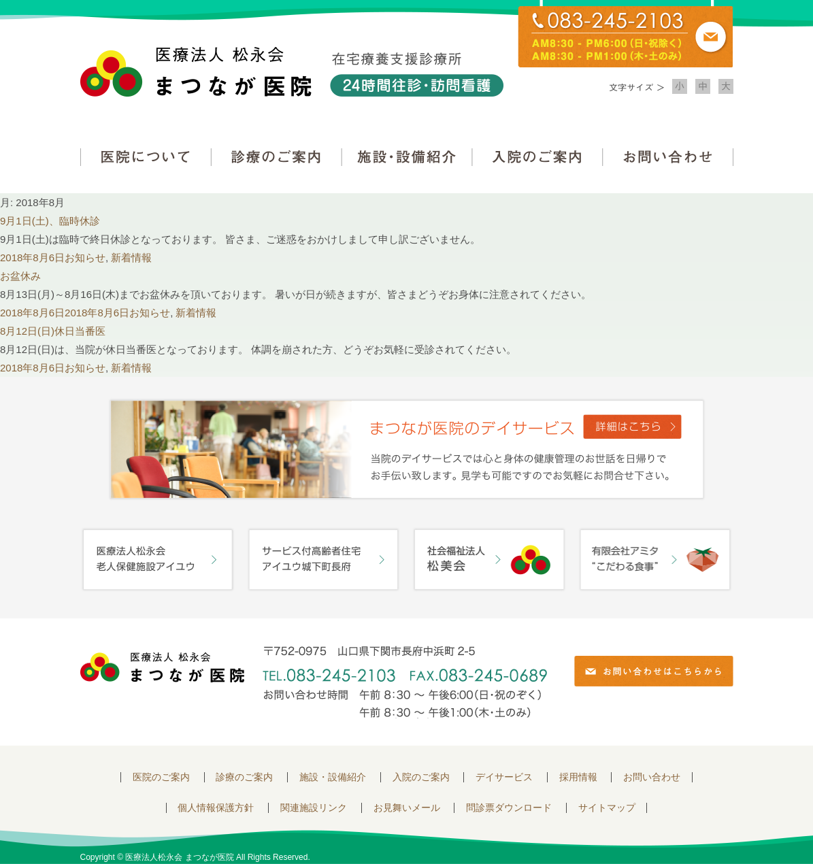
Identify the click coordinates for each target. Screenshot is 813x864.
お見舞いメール (407, 808)
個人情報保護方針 (216, 808)
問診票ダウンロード (509, 808)
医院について (145, 157)
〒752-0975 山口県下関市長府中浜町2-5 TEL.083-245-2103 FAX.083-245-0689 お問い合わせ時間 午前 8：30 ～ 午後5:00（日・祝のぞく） (404, 682)
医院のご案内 (161, 777)
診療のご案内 (276, 157)
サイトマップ (606, 808)
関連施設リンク (313, 808)
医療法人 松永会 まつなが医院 (162, 667)
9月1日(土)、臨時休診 (50, 221)
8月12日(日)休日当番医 (52, 331)
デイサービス (504, 777)
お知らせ (85, 257)
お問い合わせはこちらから (653, 671)
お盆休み (20, 276)
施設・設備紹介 (407, 157)
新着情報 (131, 257)
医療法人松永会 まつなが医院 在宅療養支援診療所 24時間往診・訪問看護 (291, 72)
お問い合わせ (668, 157)
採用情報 (578, 777)
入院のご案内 (537, 157)
